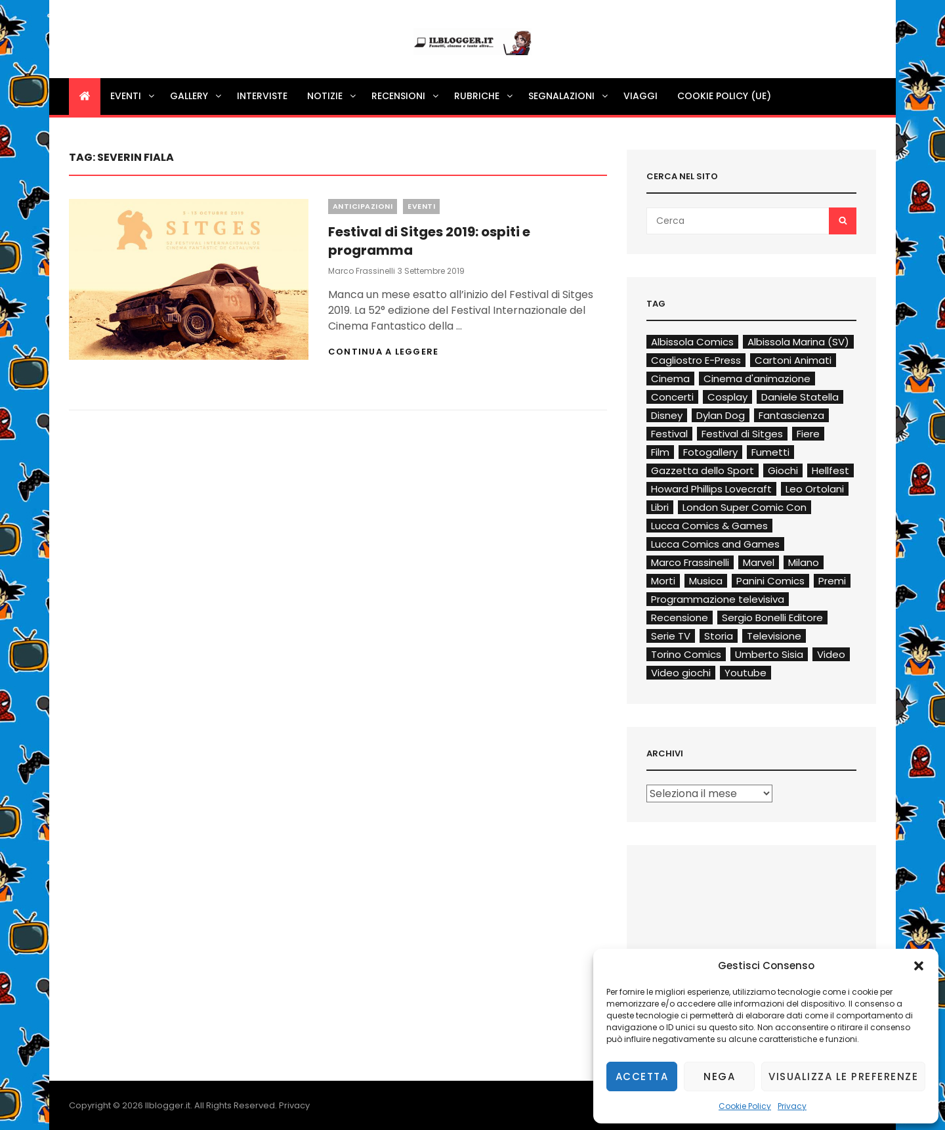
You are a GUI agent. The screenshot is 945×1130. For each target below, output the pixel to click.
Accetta (642, 1076)
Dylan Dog (720, 415)
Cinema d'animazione (757, 378)
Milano (803, 562)
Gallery (196, 95)
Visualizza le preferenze (843, 1076)
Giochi (783, 470)
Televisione (774, 636)
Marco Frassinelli (361, 270)
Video (831, 654)
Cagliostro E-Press (696, 360)
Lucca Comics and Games (715, 544)
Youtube (745, 673)
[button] (918, 965)
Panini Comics (770, 581)
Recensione (679, 617)
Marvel (758, 562)
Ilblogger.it (167, 1105)
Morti (663, 581)
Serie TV (670, 636)
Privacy (792, 1106)
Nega (719, 1076)
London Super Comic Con (744, 507)
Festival (669, 434)
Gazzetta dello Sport (702, 470)
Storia (718, 636)
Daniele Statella (800, 397)
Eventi (133, 95)
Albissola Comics (692, 342)
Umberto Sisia (769, 654)
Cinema (670, 378)
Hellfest (830, 470)
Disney (666, 415)
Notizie (332, 95)
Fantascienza (791, 415)
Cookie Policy (745, 1106)
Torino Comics (686, 654)
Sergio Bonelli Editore (772, 617)
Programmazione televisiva (717, 599)
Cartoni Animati (793, 360)
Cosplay (727, 397)
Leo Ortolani (815, 489)
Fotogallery (710, 452)
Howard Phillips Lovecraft (711, 489)
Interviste (262, 95)
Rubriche (484, 95)
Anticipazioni (363, 206)
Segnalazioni (569, 95)
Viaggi (640, 95)
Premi (832, 581)
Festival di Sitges (742, 434)
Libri (660, 507)
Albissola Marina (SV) (798, 342)
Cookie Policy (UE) (724, 95)
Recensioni (405, 95)
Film (660, 452)
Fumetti (770, 452)
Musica (706, 581)
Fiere (808, 434)
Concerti (672, 397)
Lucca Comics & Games (709, 525)
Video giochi (681, 673)
